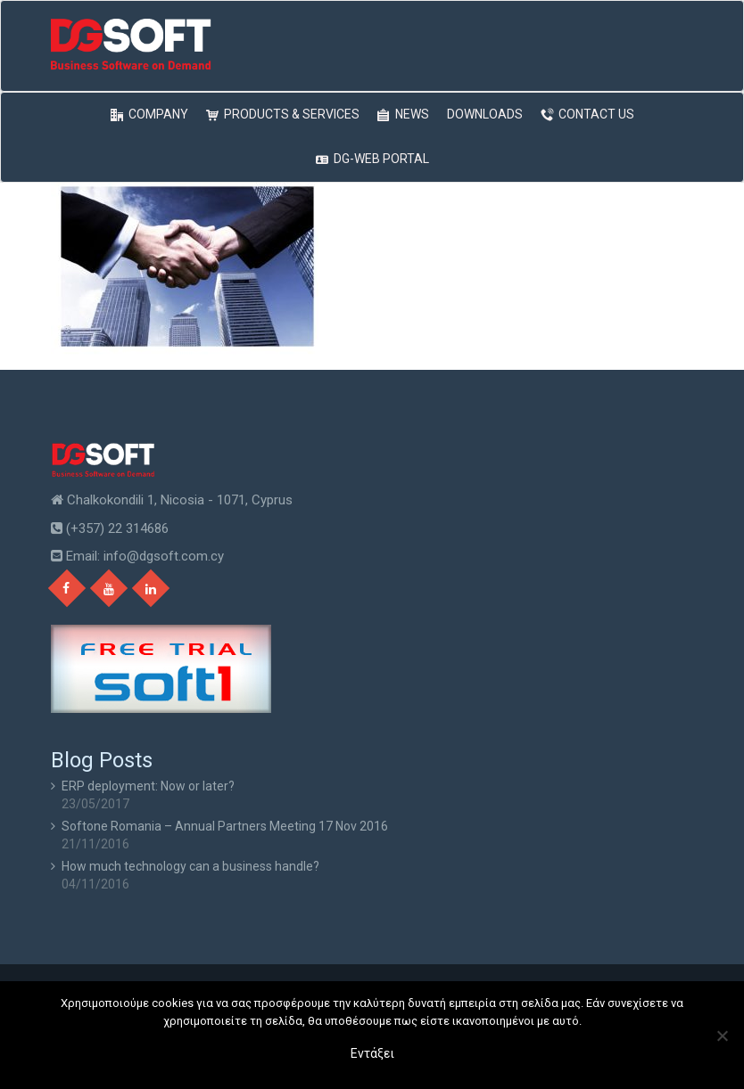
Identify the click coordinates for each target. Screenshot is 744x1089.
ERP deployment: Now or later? (148, 786)
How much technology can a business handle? (190, 866)
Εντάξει (372, 1053)
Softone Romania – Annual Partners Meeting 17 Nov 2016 (225, 826)
